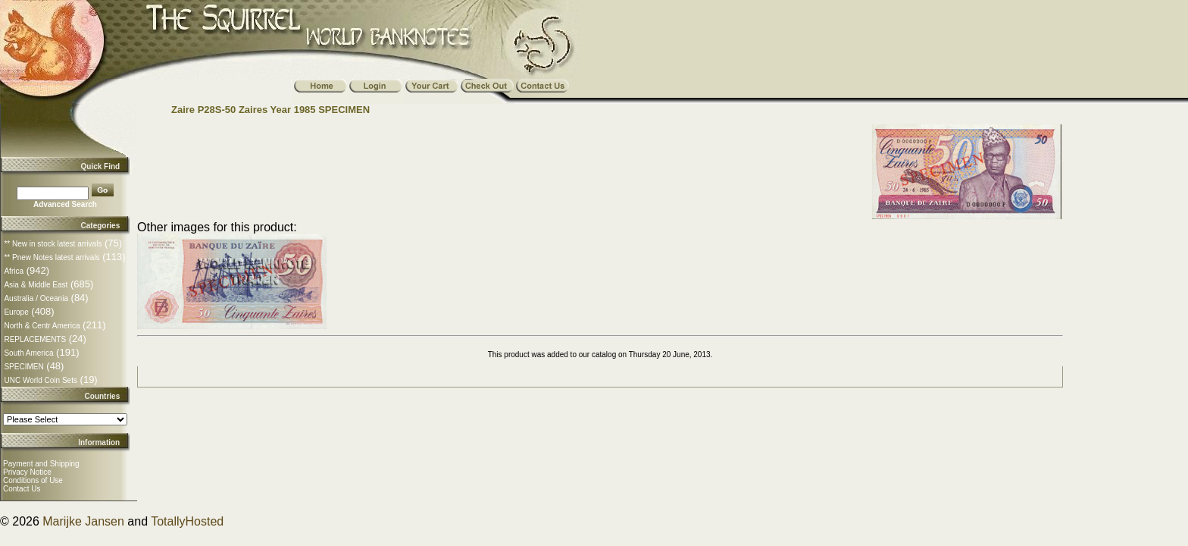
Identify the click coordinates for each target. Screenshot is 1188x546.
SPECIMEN (23, 366)
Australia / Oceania (36, 298)
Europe (16, 312)
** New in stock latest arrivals (53, 244)
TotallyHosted (187, 521)
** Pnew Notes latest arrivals (51, 257)
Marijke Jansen (83, 521)
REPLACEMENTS (35, 339)
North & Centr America (42, 326)
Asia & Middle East (35, 285)
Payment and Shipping (41, 464)
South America (28, 353)
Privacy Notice (27, 472)
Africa (13, 271)
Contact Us (21, 489)
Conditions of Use (33, 480)
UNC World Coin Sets (40, 380)
